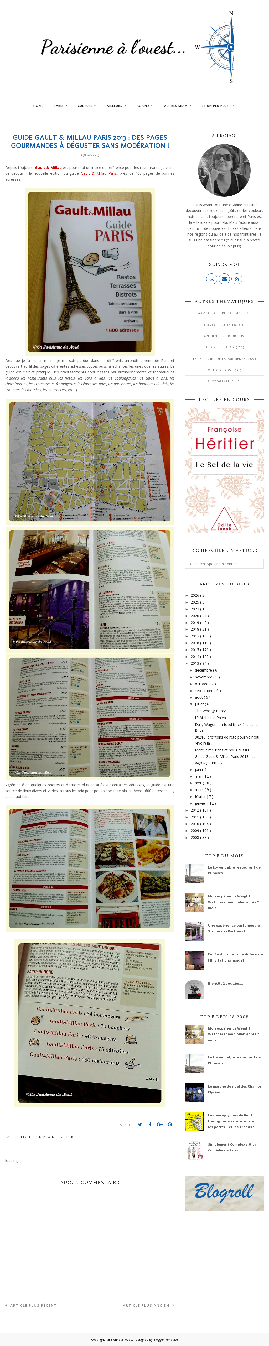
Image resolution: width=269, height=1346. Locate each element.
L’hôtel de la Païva (210, 717)
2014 (195, 656)
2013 (195, 663)
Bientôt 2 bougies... (225, 983)
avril (199, 782)
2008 (195, 837)
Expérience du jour (219, 336)
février (201, 796)
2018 (195, 629)
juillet (200, 703)
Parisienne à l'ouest (120, 1340)
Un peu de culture (56, 1137)
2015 (195, 649)
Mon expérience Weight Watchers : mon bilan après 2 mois (233, 902)
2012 (195, 810)
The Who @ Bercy (210, 710)
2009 (195, 830)
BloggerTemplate (165, 1340)
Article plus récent (33, 1305)
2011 (195, 816)
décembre (204, 670)
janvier (201, 803)
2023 (195, 608)
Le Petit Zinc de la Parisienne (220, 359)
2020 (195, 615)
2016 (195, 642)
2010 (195, 823)
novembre (204, 676)
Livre (27, 1137)
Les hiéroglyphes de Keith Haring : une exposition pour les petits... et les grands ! (233, 1121)
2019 (195, 622)
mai (198, 776)
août (199, 697)
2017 (195, 635)
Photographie (220, 381)
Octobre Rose (221, 370)
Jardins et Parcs (220, 347)
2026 (195, 595)
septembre (204, 690)
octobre (202, 683)
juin (198, 769)
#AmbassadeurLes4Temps (220, 313)
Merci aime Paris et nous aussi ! (222, 749)
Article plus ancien (147, 1305)
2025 (195, 602)
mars (200, 789)
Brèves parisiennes (221, 324)
